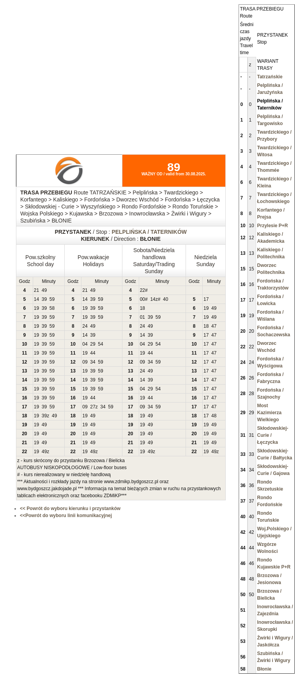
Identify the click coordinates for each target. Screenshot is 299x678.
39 (44, 299)
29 (92, 344)
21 (36, 290)
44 (92, 353)
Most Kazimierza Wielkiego (269, 412)
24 (84, 326)
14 (36, 299)
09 (84, 362)
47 (213, 326)
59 (52, 299)
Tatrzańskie (269, 76)
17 (206, 299)
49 (44, 290)
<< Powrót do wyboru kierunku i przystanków (70, 508)
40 (165, 299)
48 (213, 415)
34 (92, 362)
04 (84, 344)
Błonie (264, 669)
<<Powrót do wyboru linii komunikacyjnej (66, 515)
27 (92, 407)
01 (142, 317)
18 (142, 308)
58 (52, 308)
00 (142, 299)
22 (142, 290)
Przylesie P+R (272, 225)
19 (36, 308)
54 (100, 344)
